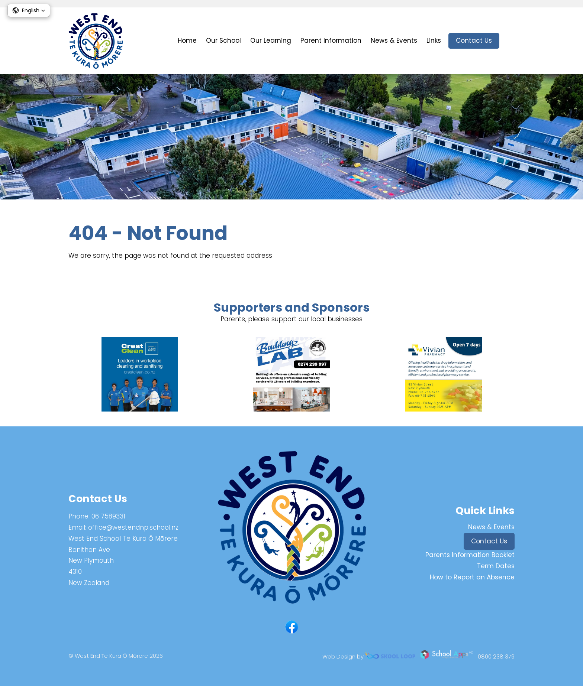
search (511, 41)
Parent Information (330, 40)
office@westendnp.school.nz (133, 527)
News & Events (394, 40)
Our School (223, 40)
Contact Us (474, 40)
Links (433, 40)
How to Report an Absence (472, 577)
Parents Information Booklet (470, 554)
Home (187, 40)
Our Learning (270, 40)
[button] (28, 10)
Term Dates (496, 566)
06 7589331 (108, 516)
